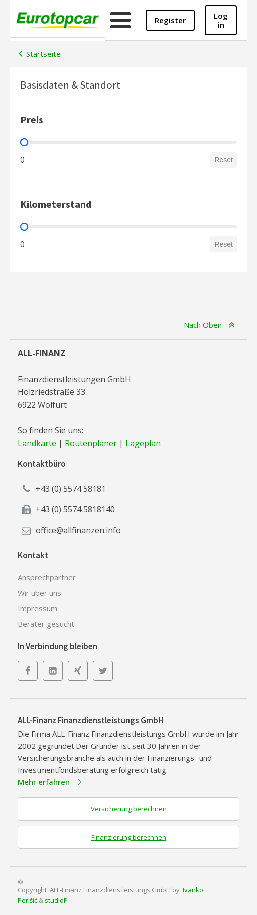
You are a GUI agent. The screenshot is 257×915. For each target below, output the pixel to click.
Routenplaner (91, 443)
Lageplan (143, 443)
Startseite (43, 54)
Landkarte (37, 443)
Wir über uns (39, 593)
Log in (221, 20)
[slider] (24, 142)
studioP (56, 900)
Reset (223, 160)
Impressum (37, 608)
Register (170, 20)
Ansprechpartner (47, 577)
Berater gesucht (46, 624)
